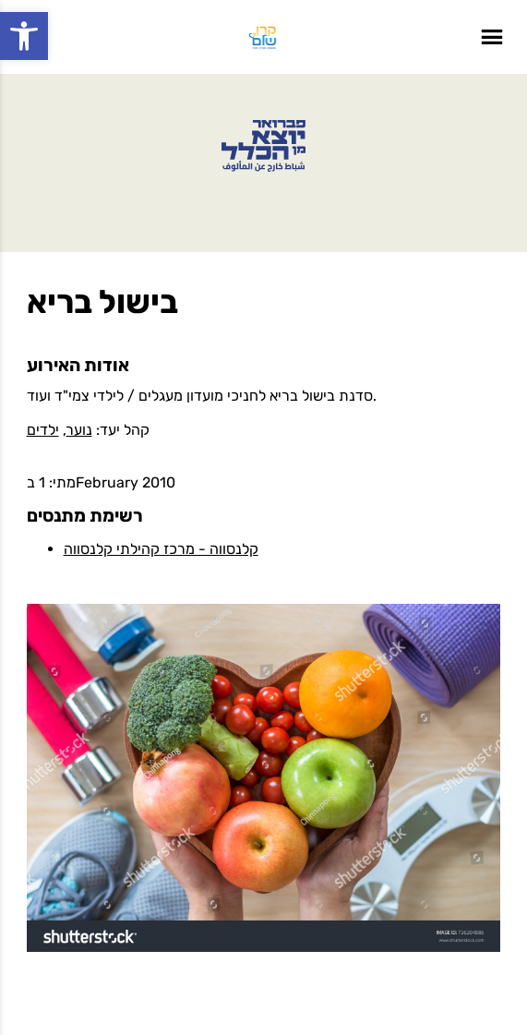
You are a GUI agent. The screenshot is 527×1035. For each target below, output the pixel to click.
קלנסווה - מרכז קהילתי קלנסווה (161, 549)
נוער (79, 430)
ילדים (43, 430)
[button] (24, 36)
